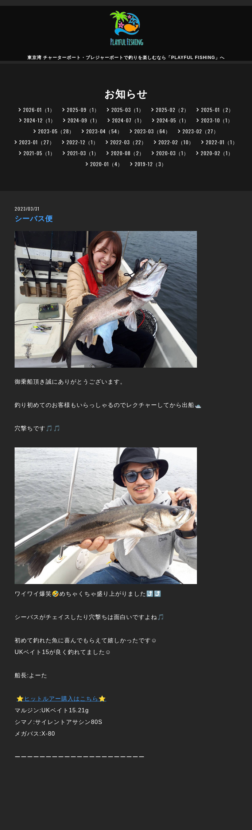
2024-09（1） (83, 120)
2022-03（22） (128, 142)
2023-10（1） (217, 120)
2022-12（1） (82, 142)
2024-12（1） (40, 120)
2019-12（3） (151, 164)
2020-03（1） (172, 153)
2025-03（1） (127, 109)
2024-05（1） (172, 120)
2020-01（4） (106, 164)
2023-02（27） (200, 131)
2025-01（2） (217, 109)
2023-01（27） (37, 142)
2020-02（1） (217, 153)
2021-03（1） (83, 153)
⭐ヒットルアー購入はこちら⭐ (61, 699)
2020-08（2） (127, 153)
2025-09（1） (83, 109)
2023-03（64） (152, 131)
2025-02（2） (172, 109)
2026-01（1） (39, 109)
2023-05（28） (56, 131)
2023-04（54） (104, 131)
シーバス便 (34, 219)
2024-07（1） (128, 120)
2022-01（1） (222, 142)
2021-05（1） (39, 153)
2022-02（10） (176, 142)
